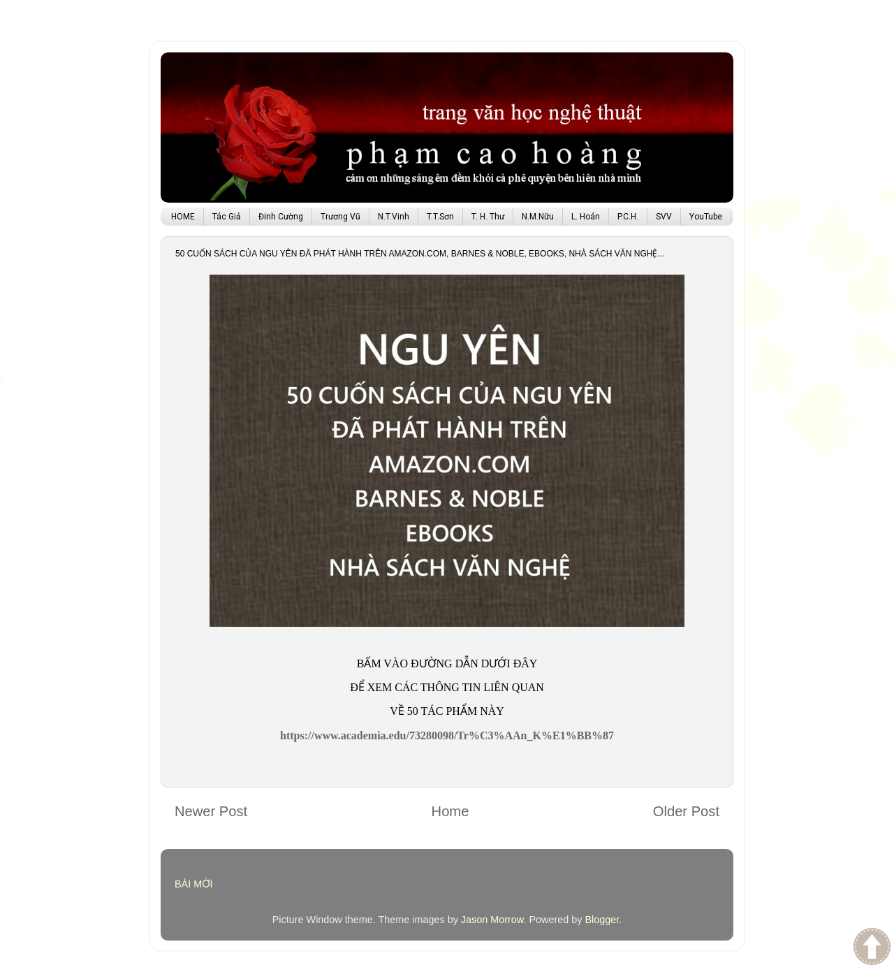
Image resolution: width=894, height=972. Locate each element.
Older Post (686, 811)
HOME (183, 217)
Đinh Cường (280, 217)
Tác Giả (226, 217)
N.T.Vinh (393, 217)
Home (450, 811)
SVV (664, 217)
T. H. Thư (487, 217)
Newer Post (211, 811)
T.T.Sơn (440, 217)
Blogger (602, 919)
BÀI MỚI (194, 884)
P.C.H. (627, 217)
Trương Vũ (340, 217)
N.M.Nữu (538, 217)
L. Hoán (585, 217)
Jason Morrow (492, 919)
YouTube (705, 217)
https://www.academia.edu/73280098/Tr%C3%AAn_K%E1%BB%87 (447, 735)
